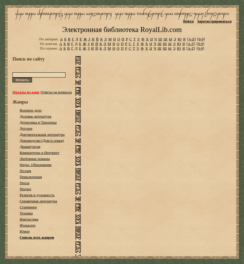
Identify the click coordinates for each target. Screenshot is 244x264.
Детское (26, 128)
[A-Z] (191, 39)
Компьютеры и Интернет (39, 152)
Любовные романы (35, 158)
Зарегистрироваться (214, 21)
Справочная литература (38, 201)
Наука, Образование (36, 165)
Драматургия (30, 146)
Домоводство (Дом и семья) (42, 140)
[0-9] (201, 39)
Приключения (31, 177)
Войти (188, 21)
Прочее (25, 189)
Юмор (25, 231)
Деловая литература (35, 116)
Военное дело (31, 110)
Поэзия (25, 171)
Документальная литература (42, 134)
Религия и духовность (37, 195)
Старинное (28, 207)
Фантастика (29, 219)
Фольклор (27, 225)
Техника (26, 213)
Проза (24, 183)
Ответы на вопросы (56, 92)
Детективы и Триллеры (38, 122)
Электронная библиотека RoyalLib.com (122, 29)
